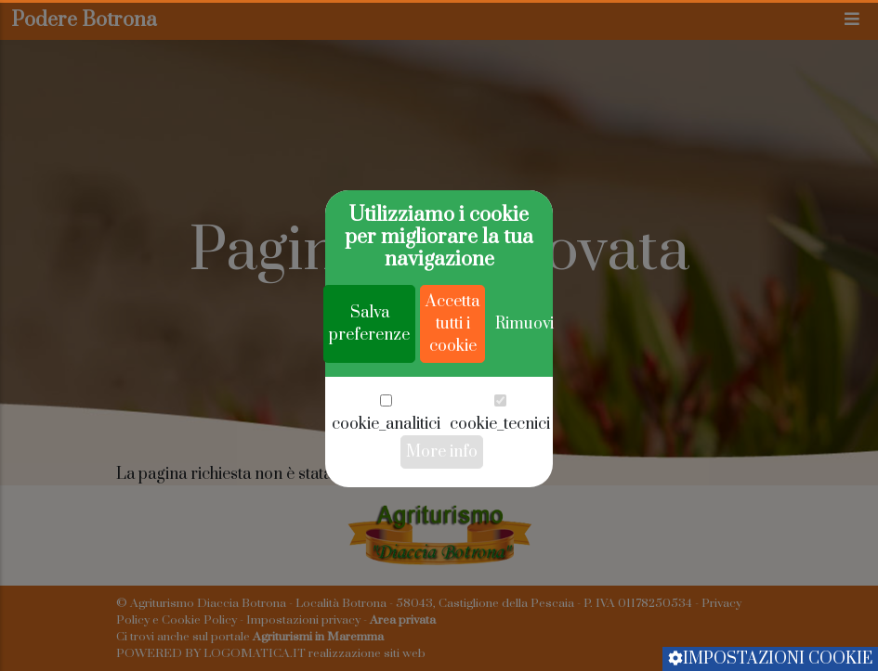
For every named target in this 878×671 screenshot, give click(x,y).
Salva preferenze (369, 376)
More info (442, 505)
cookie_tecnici (500, 477)
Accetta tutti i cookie (452, 376)
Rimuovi (524, 377)
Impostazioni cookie (770, 659)
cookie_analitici (386, 477)
